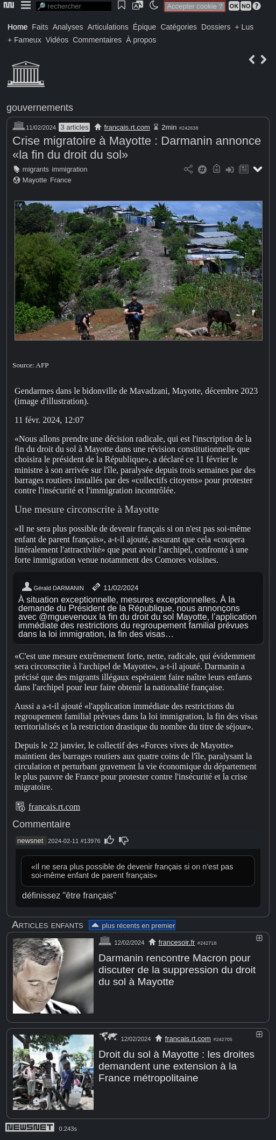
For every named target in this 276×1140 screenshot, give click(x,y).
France (61, 180)
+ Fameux (24, 40)
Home (17, 27)
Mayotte (35, 180)
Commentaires (97, 40)
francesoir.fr (177, 942)
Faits (40, 27)
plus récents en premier (132, 926)
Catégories (178, 27)
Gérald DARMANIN (52, 587)
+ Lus (244, 27)
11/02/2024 (114, 587)
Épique (145, 27)
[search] (74, 6)
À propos (141, 40)
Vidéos (57, 40)
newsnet (30, 841)
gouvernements (39, 107)
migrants (36, 169)
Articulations (108, 27)
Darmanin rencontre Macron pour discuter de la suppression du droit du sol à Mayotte (177, 969)
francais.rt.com (127, 127)
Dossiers (215, 27)
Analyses (68, 27)
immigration (69, 169)
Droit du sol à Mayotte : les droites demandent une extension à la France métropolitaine (176, 1066)
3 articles (74, 127)
